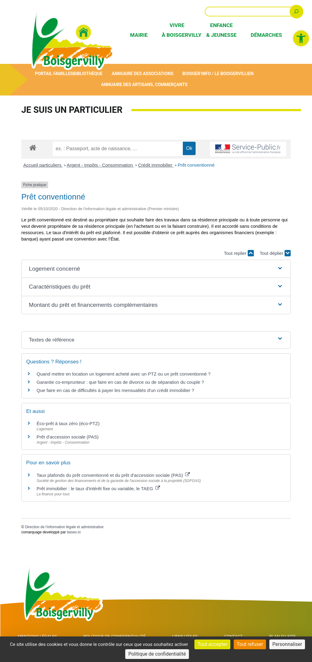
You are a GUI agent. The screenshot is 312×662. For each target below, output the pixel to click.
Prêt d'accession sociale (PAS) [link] (68, 437)
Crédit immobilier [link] (156, 165)
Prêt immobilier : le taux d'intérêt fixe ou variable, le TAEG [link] (98, 488)
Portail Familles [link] (52, 73)
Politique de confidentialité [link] (157, 654)
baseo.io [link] (73, 532)
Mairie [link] (139, 35)
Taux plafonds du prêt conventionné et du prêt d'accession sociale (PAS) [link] (113, 475)
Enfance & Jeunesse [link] (221, 30)
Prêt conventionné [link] (196, 165)
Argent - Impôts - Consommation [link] (100, 165)
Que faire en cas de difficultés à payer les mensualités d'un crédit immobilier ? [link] (115, 390)
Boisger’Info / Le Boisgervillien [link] (219, 73)
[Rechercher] (296, 11)
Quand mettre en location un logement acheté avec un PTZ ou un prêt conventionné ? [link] (124, 374)
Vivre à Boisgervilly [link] (177, 30)
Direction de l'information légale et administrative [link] (64, 527)
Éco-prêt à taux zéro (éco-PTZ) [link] (68, 423)
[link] (301, 38)
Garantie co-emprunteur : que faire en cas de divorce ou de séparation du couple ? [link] (120, 382)
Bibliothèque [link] (87, 73)
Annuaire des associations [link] (142, 73)
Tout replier (239, 253)
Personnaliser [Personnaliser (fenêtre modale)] (287, 644)
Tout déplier (275, 253)
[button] (156, 269)
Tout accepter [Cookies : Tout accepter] (212, 644)
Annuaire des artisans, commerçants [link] (144, 84)
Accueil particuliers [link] (43, 165)
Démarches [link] (266, 35)
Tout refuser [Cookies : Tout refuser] (250, 644)
